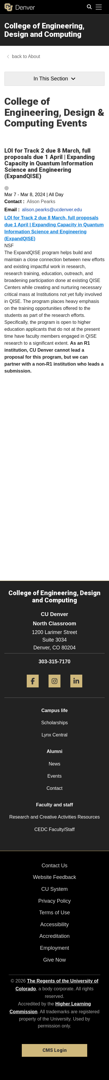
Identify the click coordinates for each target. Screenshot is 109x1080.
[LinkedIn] (76, 689)
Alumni (54, 751)
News (54, 763)
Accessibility (54, 924)
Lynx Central (54, 734)
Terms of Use (54, 912)
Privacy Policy (54, 901)
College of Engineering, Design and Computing (44, 30)
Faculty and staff (54, 804)
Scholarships (54, 722)
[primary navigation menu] (99, 7)
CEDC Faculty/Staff (54, 829)
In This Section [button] (54, 79)
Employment (54, 948)
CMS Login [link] (54, 1050)
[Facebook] (32, 689)
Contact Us (54, 865)
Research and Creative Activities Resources (54, 816)
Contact (54, 788)
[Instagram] (54, 689)
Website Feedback (54, 877)
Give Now (54, 960)
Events (54, 776)
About (34, 56)
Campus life (54, 710)
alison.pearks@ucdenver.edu (52, 209)
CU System (54, 889)
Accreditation (54, 936)
